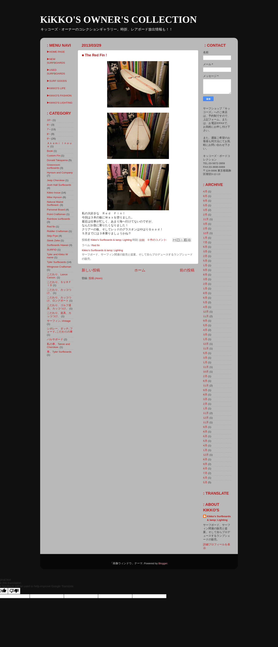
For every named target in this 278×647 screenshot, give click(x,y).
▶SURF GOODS (57, 80)
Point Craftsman (56, 214)
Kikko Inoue (54, 192)
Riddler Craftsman (57, 231)
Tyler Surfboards (56, 262)
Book (50, 151)
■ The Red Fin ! (94, 55)
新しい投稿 (91, 270)
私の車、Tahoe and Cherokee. (58, 346)
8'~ (48, 134)
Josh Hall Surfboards (59, 184)
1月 (205, 237)
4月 (205, 191)
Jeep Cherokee (56, 180)
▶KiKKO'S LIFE (56, 88)
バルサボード (55, 339)
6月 (205, 246)
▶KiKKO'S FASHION (59, 95)
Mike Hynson (54, 197)
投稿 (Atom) (96, 278)
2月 (205, 214)
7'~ (48, 129)
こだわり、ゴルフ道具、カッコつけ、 (59, 307)
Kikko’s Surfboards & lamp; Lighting (219, 518)
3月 (205, 210)
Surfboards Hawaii (57, 245)
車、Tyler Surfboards (59, 351)
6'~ (48, 124)
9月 (205, 200)
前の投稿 (187, 270)
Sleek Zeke (53, 240)
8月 (205, 196)
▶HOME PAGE (56, 51)
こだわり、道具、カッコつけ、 (59, 315)
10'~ (49, 120)
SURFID (52, 249)
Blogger (162, 563)
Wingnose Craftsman (59, 266)
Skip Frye (52, 235)
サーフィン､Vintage (59, 320)
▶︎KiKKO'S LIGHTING (59, 102)
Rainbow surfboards (58, 218)
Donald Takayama (57, 160)
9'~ (48, 138)
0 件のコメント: (158, 239)
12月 (206, 233)
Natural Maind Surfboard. (55, 203)
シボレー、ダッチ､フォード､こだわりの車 (60, 330)
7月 (205, 242)
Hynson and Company (60, 172)
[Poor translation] (14, 591)
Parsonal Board (56, 209)
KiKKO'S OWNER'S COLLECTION (118, 19)
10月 (206, 371)
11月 (206, 219)
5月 (205, 205)
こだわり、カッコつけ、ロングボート (59, 299)
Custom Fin (53, 155)
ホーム (139, 270)
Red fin (96, 245)
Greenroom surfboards (53, 166)
